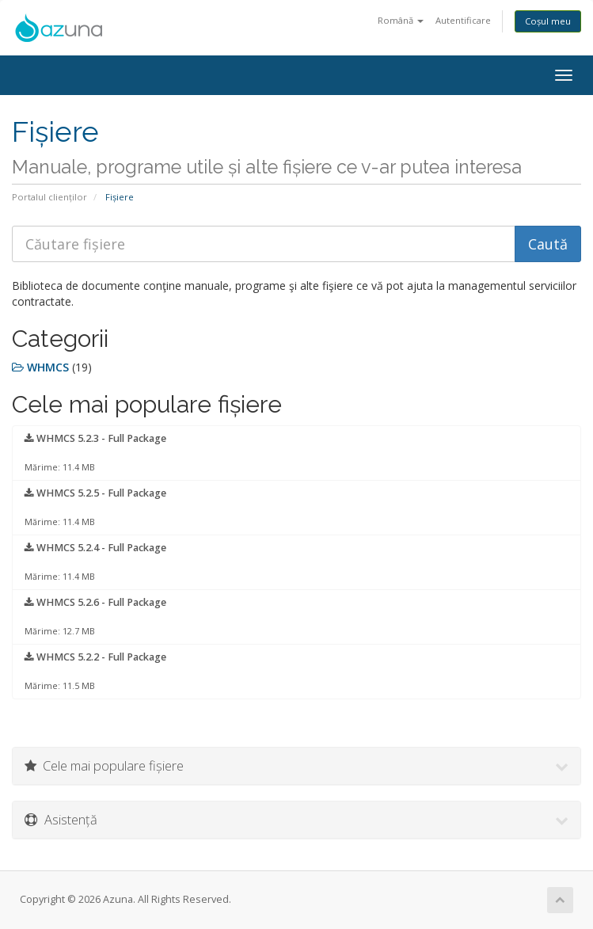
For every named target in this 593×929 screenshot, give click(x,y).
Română (401, 20)
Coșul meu (548, 21)
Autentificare (463, 20)
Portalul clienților (49, 197)
